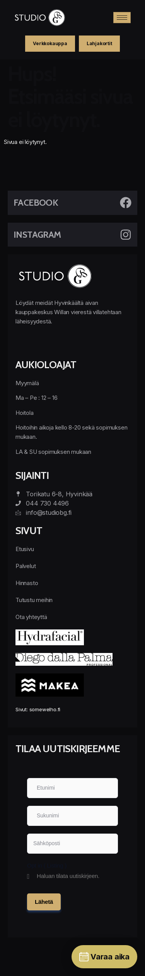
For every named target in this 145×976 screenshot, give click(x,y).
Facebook (36, 202)
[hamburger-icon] (122, 17)
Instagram (37, 234)
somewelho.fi (45, 709)
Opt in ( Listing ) (47, 865)
